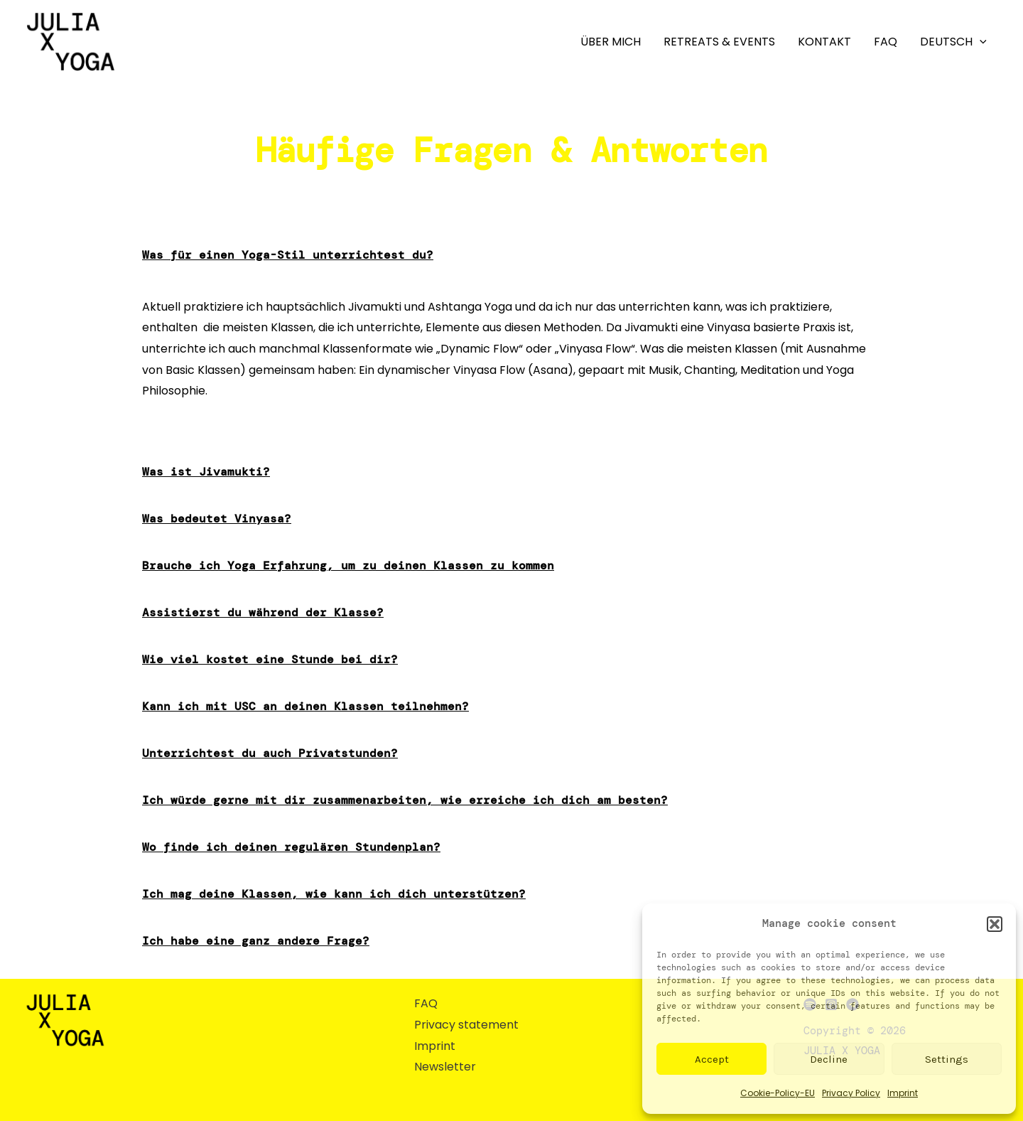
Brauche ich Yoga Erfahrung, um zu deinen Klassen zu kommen (348, 565)
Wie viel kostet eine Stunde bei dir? (270, 659)
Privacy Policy (851, 1093)
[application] (980, 42)
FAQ (885, 41)
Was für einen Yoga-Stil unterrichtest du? (287, 254)
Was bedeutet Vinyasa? (216, 518)
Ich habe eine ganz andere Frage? (255, 940)
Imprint (902, 1093)
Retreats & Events (719, 41)
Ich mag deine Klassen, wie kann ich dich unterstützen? (334, 893)
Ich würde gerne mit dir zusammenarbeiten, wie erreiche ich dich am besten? (405, 800)
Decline (829, 1059)
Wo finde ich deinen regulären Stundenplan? (291, 847)
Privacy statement (466, 1025)
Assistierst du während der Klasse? (263, 612)
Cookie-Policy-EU (777, 1093)
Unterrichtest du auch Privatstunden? (270, 753)
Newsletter (445, 1066)
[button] (994, 924)
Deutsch (953, 42)
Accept (712, 1059)
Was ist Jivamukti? (206, 471)
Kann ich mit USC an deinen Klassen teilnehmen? (305, 706)
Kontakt (824, 41)
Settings (946, 1059)
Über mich (610, 41)
